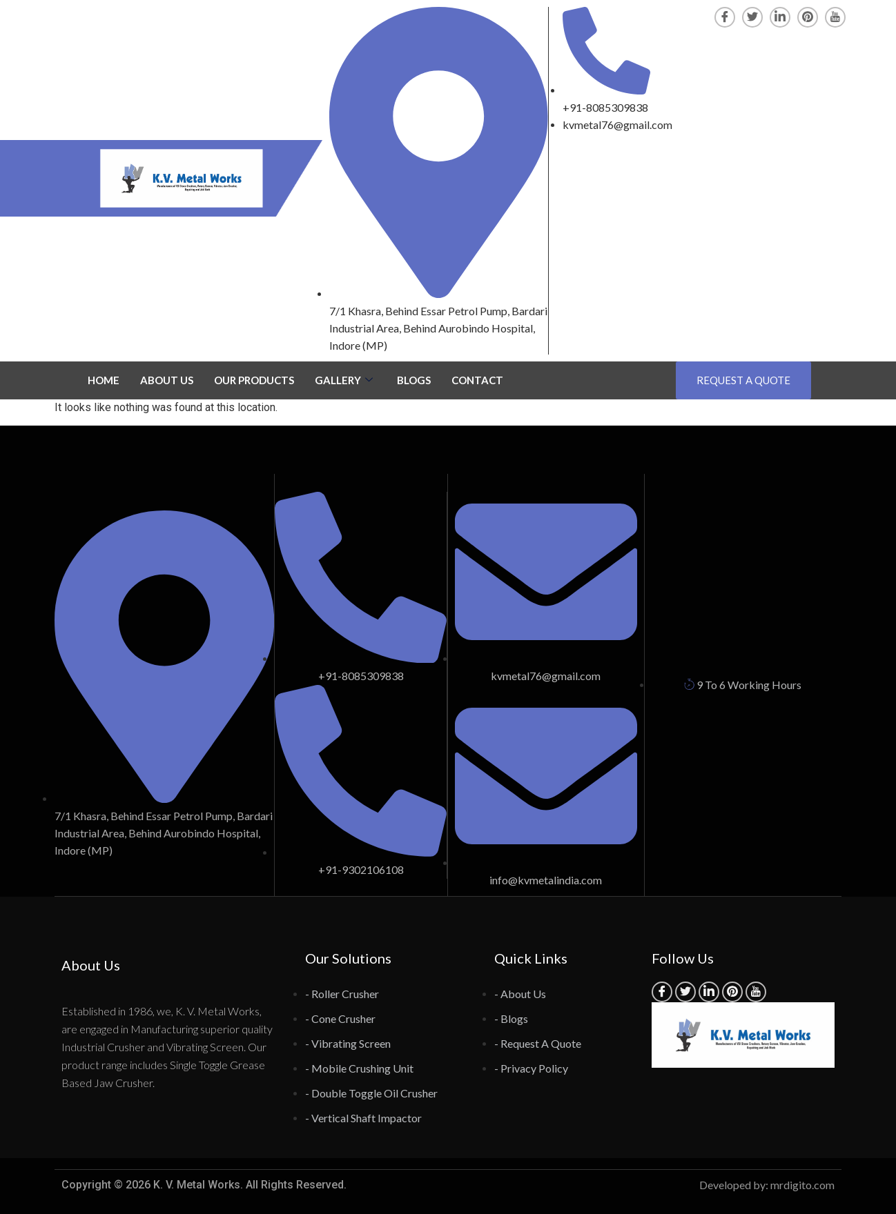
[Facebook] (724, 17)
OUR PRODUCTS (254, 380)
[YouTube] (835, 17)
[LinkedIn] (780, 17)
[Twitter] (752, 17)
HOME (103, 380)
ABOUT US (166, 380)
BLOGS (414, 380)
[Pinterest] (807, 17)
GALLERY (345, 380)
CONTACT (477, 380)
